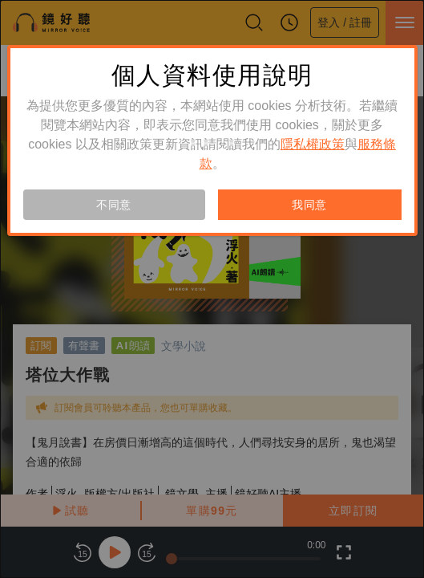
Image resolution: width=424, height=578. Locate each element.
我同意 (309, 204)
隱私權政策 (313, 144)
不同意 (113, 204)
